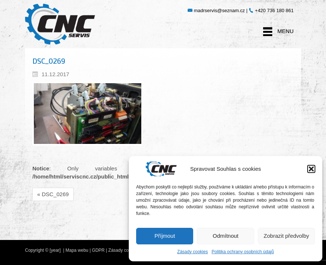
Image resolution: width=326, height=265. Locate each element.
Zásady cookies (192, 251)
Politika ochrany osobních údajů (243, 251)
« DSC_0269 (53, 194)
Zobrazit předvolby (286, 236)
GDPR (98, 250)
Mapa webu (76, 250)
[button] (311, 169)
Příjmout (165, 236)
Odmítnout (225, 236)
